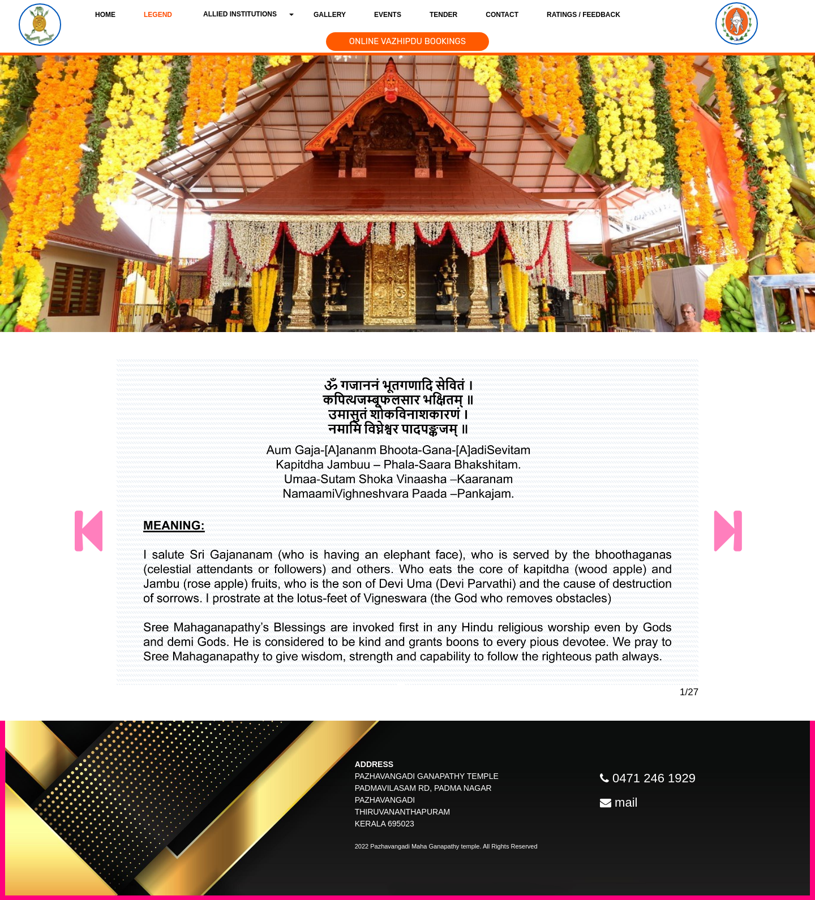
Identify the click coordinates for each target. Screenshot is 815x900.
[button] (102, 531)
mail (626, 802)
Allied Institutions (240, 14)
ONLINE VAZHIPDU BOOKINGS (407, 41)
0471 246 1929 (654, 778)
